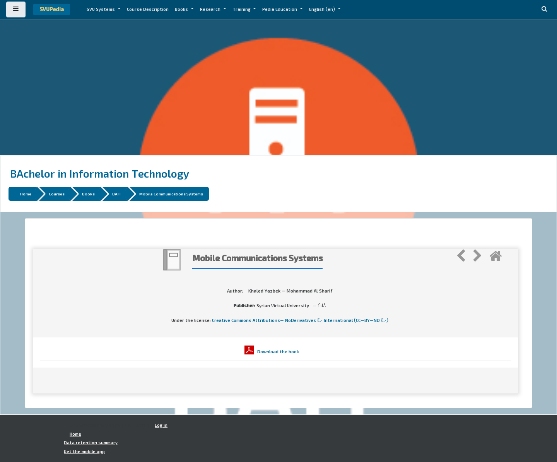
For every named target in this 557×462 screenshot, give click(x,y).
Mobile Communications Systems (171, 194)
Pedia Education (280, 9)
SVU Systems (101, 9)
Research (211, 9)
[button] (544, 9)
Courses (57, 194)
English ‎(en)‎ (322, 9)
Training (242, 9)
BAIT (117, 194)
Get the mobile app (84, 451)
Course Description (148, 9)
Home (25, 194)
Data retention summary (91, 443)
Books (182, 9)
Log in (161, 425)
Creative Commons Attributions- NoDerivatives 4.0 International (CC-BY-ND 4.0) (300, 320)
